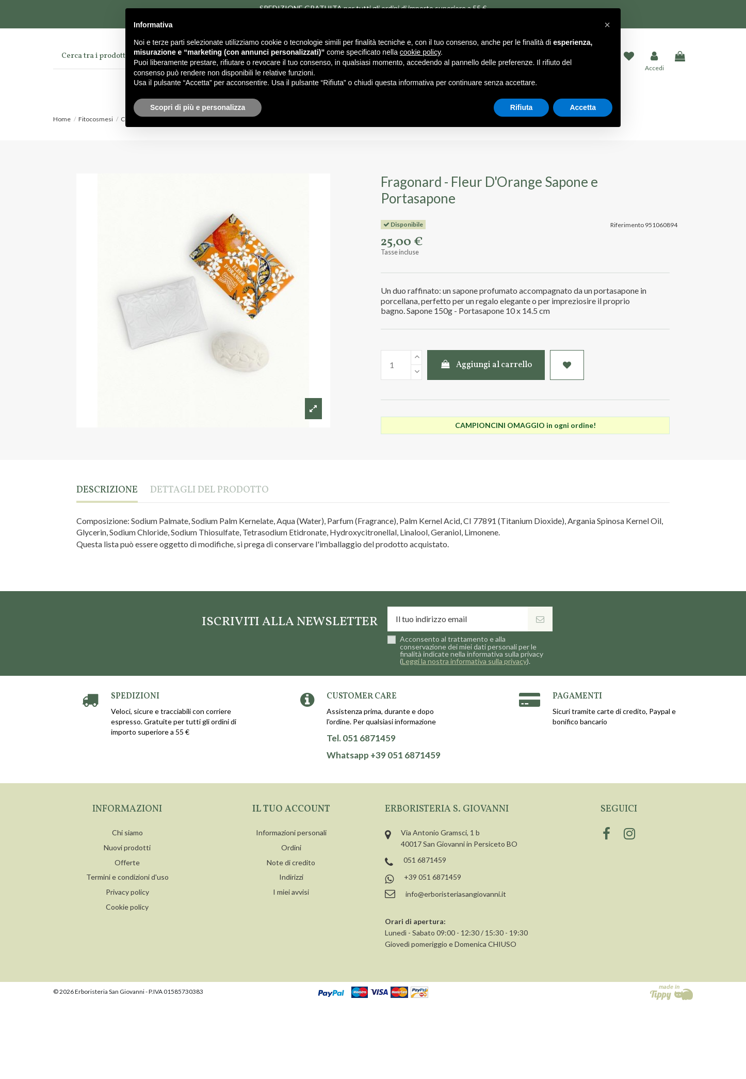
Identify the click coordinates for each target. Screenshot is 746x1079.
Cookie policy (127, 906)
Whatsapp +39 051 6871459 (384, 755)
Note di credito (291, 862)
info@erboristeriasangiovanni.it (456, 894)
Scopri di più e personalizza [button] (197, 107)
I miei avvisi (291, 891)
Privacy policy (127, 891)
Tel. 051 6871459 (361, 738)
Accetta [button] (583, 107)
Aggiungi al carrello (486, 365)
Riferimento (627, 225)
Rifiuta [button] (521, 107)
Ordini (291, 847)
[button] (607, 25)
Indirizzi (291, 876)
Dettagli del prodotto (209, 491)
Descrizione (107, 491)
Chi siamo (127, 832)
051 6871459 (424, 859)
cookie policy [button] (420, 52)
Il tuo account (291, 809)
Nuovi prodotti (127, 847)
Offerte (127, 862)
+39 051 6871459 (432, 876)
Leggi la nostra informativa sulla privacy (464, 661)
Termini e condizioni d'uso (127, 876)
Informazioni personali (291, 832)
